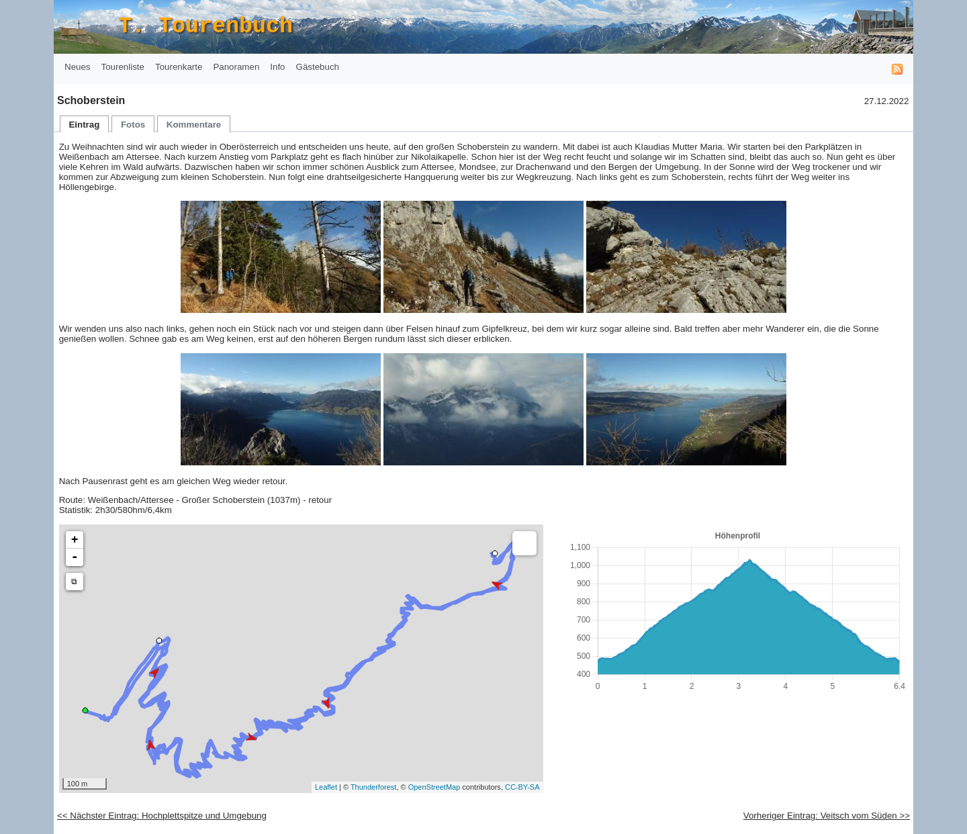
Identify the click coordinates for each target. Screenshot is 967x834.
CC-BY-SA (522, 787)
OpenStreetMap (434, 787)
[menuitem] (77, 67)
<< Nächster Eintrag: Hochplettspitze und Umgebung (162, 815)
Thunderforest (373, 787)
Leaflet (326, 787)
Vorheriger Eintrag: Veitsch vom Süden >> (826, 815)
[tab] (84, 123)
